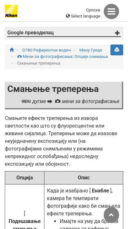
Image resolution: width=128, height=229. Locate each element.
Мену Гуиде (90, 50)
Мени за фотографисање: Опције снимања (62, 56)
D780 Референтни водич (47, 50)
